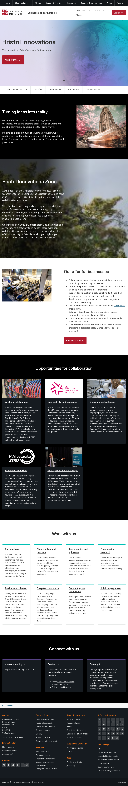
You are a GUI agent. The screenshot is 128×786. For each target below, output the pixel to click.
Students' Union (43, 737)
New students (8, 747)
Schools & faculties (54, 3)
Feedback (9, 706)
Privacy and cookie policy (108, 759)
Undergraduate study (45, 719)
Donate (70, 751)
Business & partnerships (91, 3)
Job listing (71, 765)
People (120, 3)
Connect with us (93, 89)
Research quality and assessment (45, 763)
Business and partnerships (42, 12)
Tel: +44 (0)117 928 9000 (12, 737)
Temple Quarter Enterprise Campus (31, 192)
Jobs (69, 758)
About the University (76, 715)
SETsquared (119, 305)
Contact (5, 715)
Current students (83, 10)
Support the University (77, 744)
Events (69, 726)
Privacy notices (104, 763)
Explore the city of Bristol (77, 734)
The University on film (76, 730)
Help (100, 749)
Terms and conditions (107, 752)
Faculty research (43, 755)
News (109, 3)
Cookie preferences (106, 767)
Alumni (79, 15)
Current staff (99, 10)
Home (7, 3)
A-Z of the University (107, 715)
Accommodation (43, 730)
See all (115, 738)
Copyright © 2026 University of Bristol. (16, 782)
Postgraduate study (44, 723)
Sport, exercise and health (47, 741)
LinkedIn (67, 687)
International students (45, 726)
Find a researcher (43, 751)
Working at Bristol (74, 762)
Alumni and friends (75, 748)
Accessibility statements (108, 756)
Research (71, 3)
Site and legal (103, 745)
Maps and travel (73, 719)
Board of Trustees (74, 737)
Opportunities (55, 89)
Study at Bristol (22, 3)
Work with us (11, 60)
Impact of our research (45, 759)
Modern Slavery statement (109, 770)
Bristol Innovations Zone (16, 89)
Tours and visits (73, 723)
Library (39, 734)
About (38, 3)
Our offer (38, 89)
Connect (6, 760)
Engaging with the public (46, 769)
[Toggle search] (119, 12)
